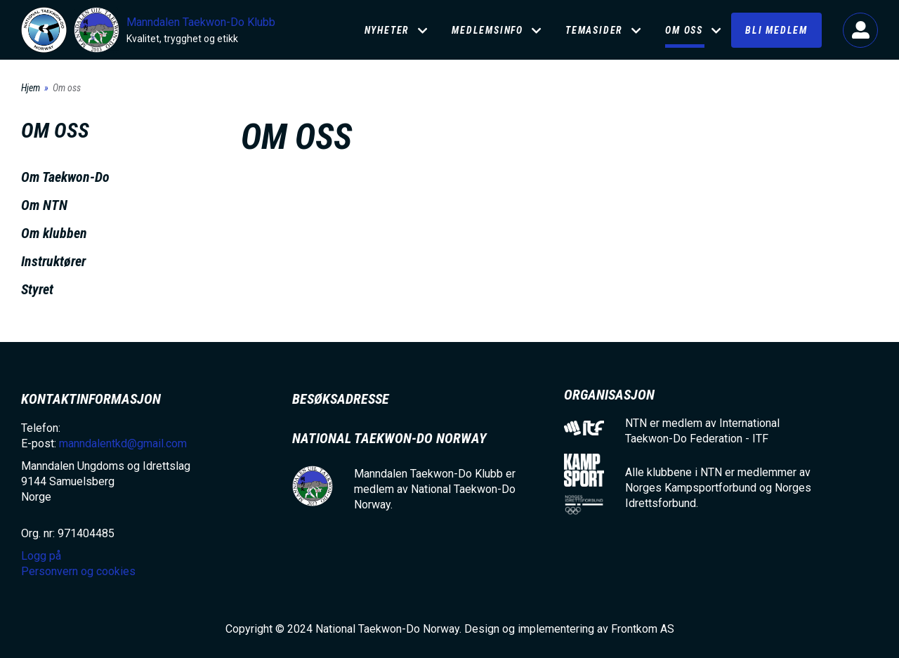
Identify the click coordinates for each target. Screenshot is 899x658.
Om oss (684, 30)
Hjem (30, 87)
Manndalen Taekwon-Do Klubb (200, 22)
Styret (37, 289)
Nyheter (387, 30)
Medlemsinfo (487, 30)
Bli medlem (776, 30)
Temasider (594, 30)
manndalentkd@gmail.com (123, 443)
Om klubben (54, 233)
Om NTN (44, 205)
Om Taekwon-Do (65, 177)
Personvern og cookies (78, 571)
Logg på (860, 30)
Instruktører (53, 261)
